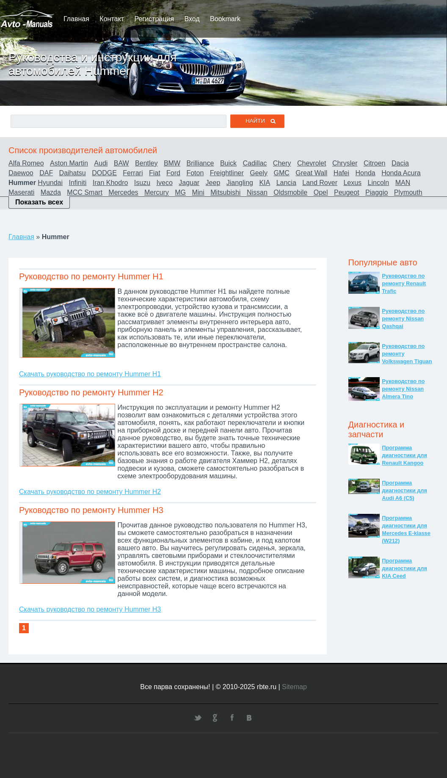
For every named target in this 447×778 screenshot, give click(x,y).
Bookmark (225, 18)
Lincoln (378, 182)
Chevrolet (311, 163)
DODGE (104, 173)
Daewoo (20, 173)
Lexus (352, 182)
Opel (321, 192)
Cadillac (255, 163)
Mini (198, 192)
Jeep (213, 182)
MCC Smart (84, 192)
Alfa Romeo (26, 163)
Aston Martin (69, 163)
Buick (228, 163)
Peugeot (346, 192)
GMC (282, 173)
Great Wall (311, 173)
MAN (403, 182)
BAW (121, 163)
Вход (191, 18)
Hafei (341, 173)
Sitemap (294, 686)
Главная (76, 18)
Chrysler (345, 163)
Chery (282, 163)
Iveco (165, 182)
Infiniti (78, 182)
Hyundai (50, 182)
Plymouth (408, 192)
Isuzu (142, 182)
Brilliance (200, 163)
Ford (173, 173)
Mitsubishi (225, 192)
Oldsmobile (290, 192)
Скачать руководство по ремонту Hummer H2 (90, 491)
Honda (365, 173)
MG (180, 192)
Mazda (51, 192)
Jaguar (189, 182)
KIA (264, 182)
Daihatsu (72, 173)
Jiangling (239, 182)
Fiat (154, 173)
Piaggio (376, 192)
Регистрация (154, 18)
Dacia (400, 163)
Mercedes (123, 192)
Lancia (286, 182)
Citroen (375, 163)
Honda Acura (401, 173)
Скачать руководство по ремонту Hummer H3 (90, 609)
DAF (46, 173)
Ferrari (133, 173)
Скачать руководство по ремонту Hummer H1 (90, 374)
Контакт (111, 18)
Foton (195, 173)
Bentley (146, 163)
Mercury (156, 192)
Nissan (257, 192)
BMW (172, 163)
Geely (259, 173)
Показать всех (39, 202)
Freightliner (227, 173)
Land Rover (319, 182)
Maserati (21, 192)
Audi (101, 163)
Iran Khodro (110, 182)
